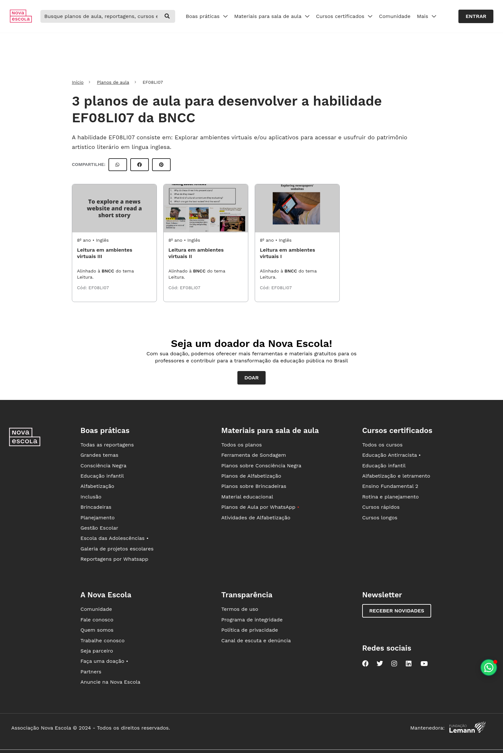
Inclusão (91, 497)
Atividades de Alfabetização (255, 518)
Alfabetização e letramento (396, 476)
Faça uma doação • (104, 661)
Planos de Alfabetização (251, 476)
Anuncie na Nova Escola (111, 682)
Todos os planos (241, 445)
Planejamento (98, 518)
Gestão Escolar (99, 528)
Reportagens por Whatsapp (115, 559)
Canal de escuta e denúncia (256, 640)
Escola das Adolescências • (115, 538)
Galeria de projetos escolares (117, 549)
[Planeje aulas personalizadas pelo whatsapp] (488, 667)
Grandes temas (99, 455)
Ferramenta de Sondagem (253, 455)
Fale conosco (97, 620)
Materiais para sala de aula (272, 16)
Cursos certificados (344, 16)
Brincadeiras (96, 507)
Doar (251, 378)
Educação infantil (102, 476)
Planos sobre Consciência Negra (261, 466)
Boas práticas (207, 16)
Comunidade (394, 16)
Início (77, 82)
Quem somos (97, 630)
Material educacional (247, 497)
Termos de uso (239, 609)
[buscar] (167, 16)
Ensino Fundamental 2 (390, 486)
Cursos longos (379, 518)
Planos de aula (113, 82)
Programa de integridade (252, 620)
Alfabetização (98, 486)
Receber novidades (396, 611)
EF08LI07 (99, 287)
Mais (426, 16)
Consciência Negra (103, 466)
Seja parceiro (97, 651)
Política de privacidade (249, 630)
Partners (91, 672)
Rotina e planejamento (390, 497)
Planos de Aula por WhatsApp (260, 507)
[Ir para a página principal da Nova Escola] (21, 21)
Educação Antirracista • (391, 455)
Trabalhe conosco (103, 640)
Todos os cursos (382, 445)
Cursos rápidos (381, 507)
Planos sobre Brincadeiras (253, 486)
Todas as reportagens (107, 445)
